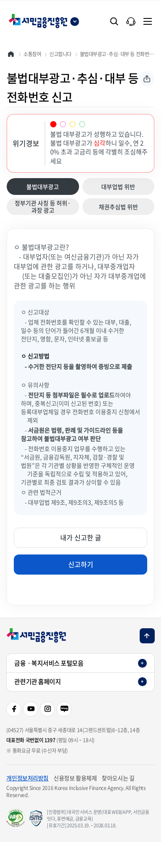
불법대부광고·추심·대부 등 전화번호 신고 (117, 54)
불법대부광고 (36, 188)
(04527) (14, 730)
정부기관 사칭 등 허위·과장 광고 (42, 206)
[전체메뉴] (148, 21)
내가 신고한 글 (80, 537)
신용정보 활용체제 (75, 778)
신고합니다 (60, 54)
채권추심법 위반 (113, 206)
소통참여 (32, 54)
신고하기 (80, 564)
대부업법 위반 (112, 186)
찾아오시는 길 (118, 778)
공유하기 (146, 78)
